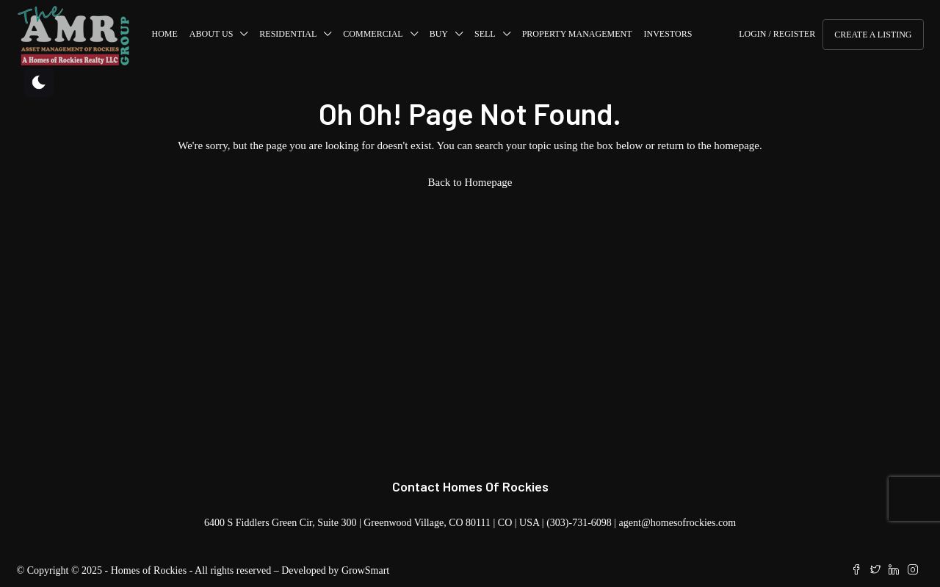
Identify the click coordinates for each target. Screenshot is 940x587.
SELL (485, 34)
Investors (668, 34)
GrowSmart (365, 570)
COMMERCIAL (372, 34)
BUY (439, 34)
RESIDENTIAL (288, 34)
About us (211, 34)
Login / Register (777, 34)
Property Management (577, 34)
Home (165, 34)
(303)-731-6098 (579, 522)
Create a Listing (872, 34)
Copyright (48, 570)
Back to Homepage (470, 182)
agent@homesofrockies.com (677, 522)
